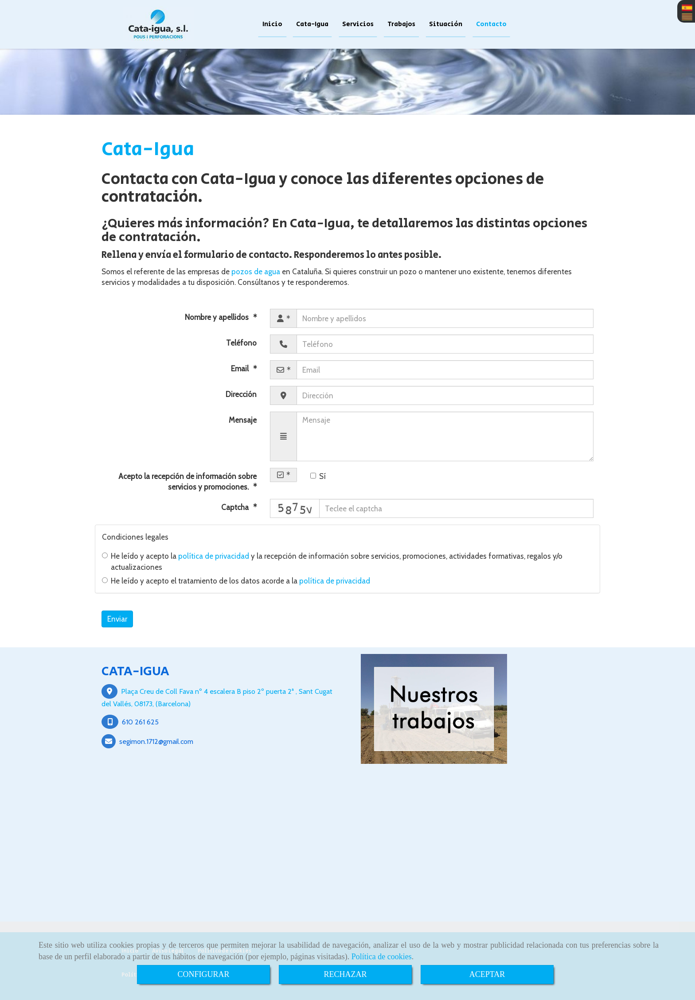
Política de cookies (381, 956)
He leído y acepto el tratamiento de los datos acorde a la (236, 580)
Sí (318, 476)
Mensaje (243, 420)
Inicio (272, 24)
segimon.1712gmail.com (156, 741)
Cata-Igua (312, 24)
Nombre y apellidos (217, 317)
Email (240, 368)
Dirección (241, 394)
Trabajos (401, 24)
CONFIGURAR (203, 974)
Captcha (235, 507)
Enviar (117, 619)
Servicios (358, 24)
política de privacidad (213, 556)
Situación (445, 24)
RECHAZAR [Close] (345, 974)
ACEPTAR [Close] (487, 974)
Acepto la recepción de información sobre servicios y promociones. (187, 481)
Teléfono (241, 343)
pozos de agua (256, 271)
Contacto (491, 24)
